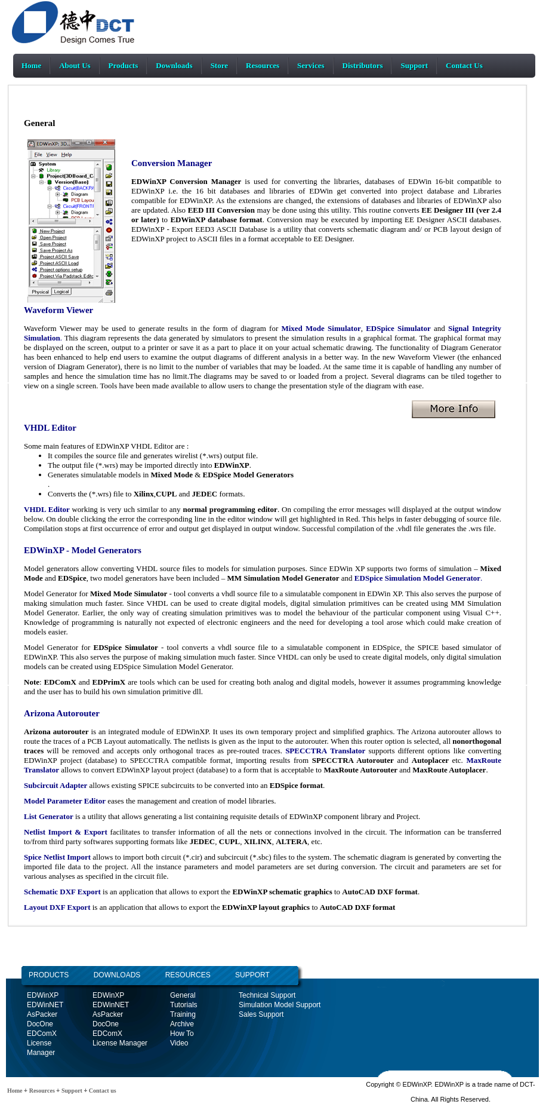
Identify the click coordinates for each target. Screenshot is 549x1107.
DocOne (40, 1024)
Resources (262, 65)
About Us (74, 65)
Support (414, 65)
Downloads (174, 65)
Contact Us (464, 65)
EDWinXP (42, 995)
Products (123, 65)
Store (219, 65)
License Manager (119, 1043)
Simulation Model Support (279, 1005)
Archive (182, 1024)
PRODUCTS (49, 975)
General (183, 995)
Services (310, 65)
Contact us (101, 1090)
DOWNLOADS (104, 975)
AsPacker (42, 1014)
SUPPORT (252, 975)
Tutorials (184, 1005)
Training (183, 1014)
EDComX (42, 1033)
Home (31, 65)
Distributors (363, 65)
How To (182, 1033)
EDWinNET (45, 1005)
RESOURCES (187, 975)
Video (179, 1043)
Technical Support (267, 995)
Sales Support (261, 1014)
